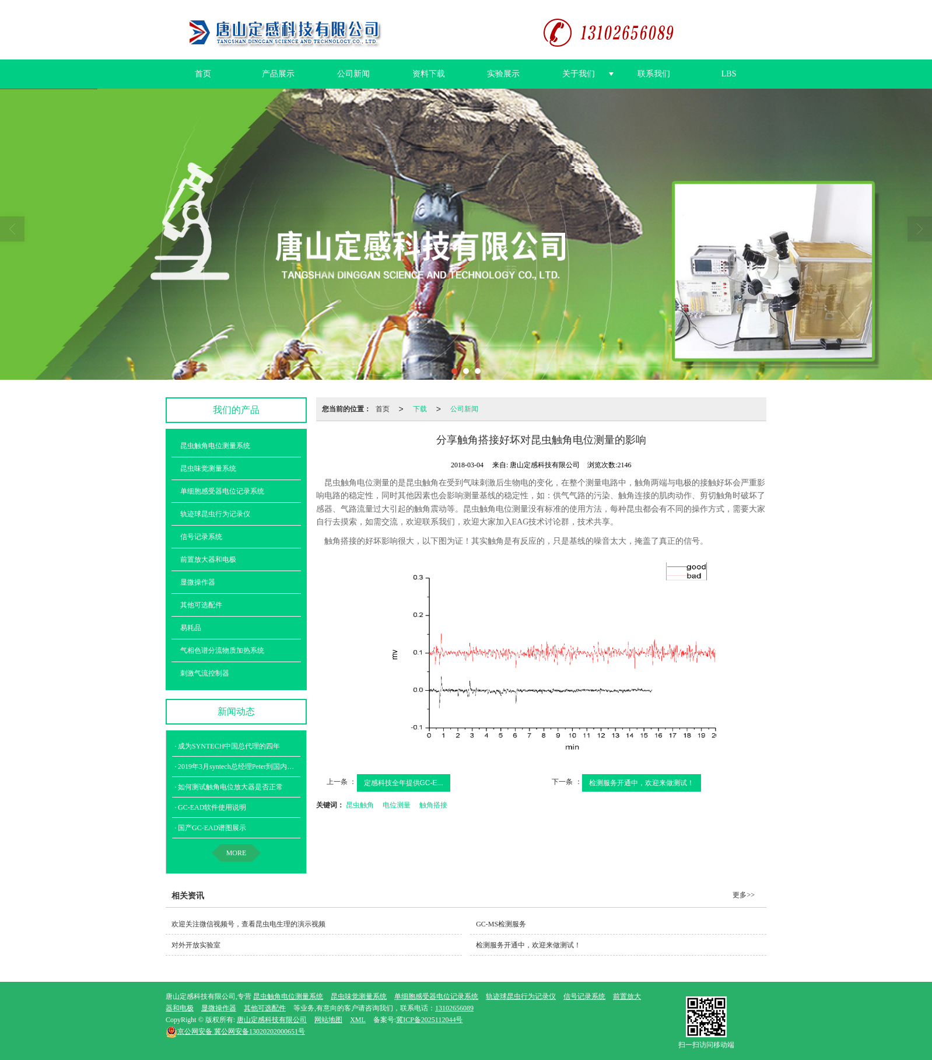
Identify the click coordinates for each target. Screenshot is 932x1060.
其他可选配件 (201, 604)
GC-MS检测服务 (501, 923)
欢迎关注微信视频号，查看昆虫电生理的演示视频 (248, 923)
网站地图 (328, 1019)
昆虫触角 (360, 804)
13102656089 (454, 1007)
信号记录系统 (201, 536)
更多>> (744, 894)
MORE (236, 852)
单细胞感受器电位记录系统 (222, 491)
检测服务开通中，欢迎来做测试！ (641, 782)
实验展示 (503, 73)
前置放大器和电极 (208, 559)
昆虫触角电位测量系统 (215, 445)
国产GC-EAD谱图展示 (212, 827)
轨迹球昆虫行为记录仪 (215, 513)
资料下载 (428, 73)
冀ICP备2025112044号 (429, 1019)
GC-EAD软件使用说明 (212, 807)
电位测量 (397, 804)
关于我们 (578, 73)
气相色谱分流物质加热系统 (222, 650)
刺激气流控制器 (204, 673)
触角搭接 (433, 804)
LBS (729, 73)
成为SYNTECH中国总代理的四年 (229, 745)
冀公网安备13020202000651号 (235, 1031)
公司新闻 (353, 73)
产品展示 (278, 73)
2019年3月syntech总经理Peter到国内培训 (239, 766)
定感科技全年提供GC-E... (403, 782)
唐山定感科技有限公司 (272, 1019)
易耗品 (190, 627)
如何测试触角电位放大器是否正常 (230, 786)
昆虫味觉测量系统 (208, 468)
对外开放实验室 (195, 944)
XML (358, 1019)
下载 (420, 408)
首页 (203, 73)
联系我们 (653, 73)
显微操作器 (197, 582)
